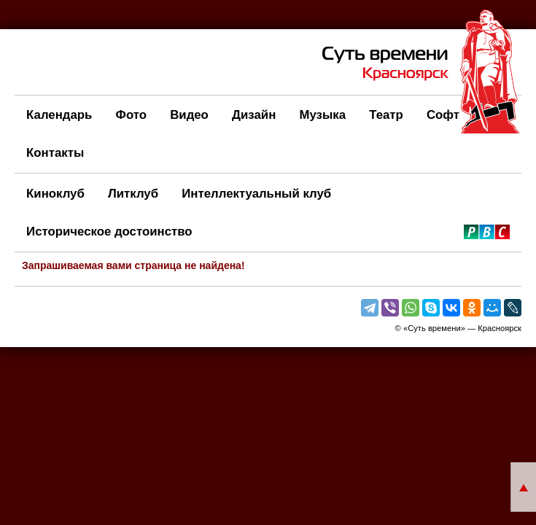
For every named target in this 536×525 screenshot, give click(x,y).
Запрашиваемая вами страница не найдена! (133, 265)
